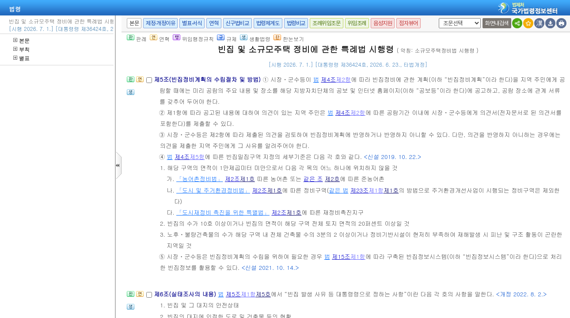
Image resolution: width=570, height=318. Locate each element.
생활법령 (255, 38)
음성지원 (382, 23)
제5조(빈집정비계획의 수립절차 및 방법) (208, 79)
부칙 (21, 49)
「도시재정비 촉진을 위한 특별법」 (223, 212)
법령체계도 (268, 23)
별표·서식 (192, 23)
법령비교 (296, 23)
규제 (227, 38)
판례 (137, 38)
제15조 (341, 256)
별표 (21, 58)
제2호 (332, 178)
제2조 (232, 178)
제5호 (263, 294)
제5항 (197, 156)
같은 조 (313, 178)
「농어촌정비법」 (199, 178)
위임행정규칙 (193, 38)
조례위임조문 (326, 23)
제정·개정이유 (160, 23)
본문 (21, 40)
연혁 (213, 23)
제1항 (376, 190)
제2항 (343, 79)
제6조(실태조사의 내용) (186, 294)
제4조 (328, 79)
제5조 (233, 294)
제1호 (247, 178)
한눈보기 (289, 38)
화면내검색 (497, 23)
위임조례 (357, 23)
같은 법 (338, 190)
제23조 (359, 190)
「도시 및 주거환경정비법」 (213, 190)
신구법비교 (237, 23)
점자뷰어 (408, 23)
